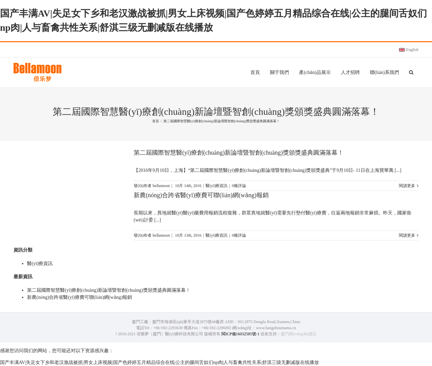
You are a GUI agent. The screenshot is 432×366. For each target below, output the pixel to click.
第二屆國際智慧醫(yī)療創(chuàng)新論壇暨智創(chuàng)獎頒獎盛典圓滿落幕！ (239, 152)
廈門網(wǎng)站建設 (299, 334)
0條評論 (239, 185)
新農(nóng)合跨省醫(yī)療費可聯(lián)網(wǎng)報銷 (201, 195)
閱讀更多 (407, 185)
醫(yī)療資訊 (216, 185)
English (408, 49)
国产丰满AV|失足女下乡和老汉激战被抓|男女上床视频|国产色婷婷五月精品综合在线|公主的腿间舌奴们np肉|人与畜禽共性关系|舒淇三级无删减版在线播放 (159, 362)
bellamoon (161, 185)
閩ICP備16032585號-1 (240, 334)
